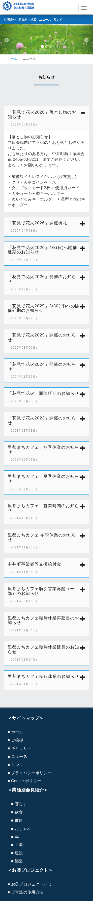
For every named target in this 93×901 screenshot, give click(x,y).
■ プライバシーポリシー (29, 773)
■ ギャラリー (19, 748)
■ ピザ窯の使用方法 (25, 892)
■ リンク (15, 765)
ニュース (45, 19)
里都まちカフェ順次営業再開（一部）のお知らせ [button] (46, 594)
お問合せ (10, 19)
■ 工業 (17, 845)
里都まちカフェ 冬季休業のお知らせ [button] (46, 453)
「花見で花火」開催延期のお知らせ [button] (46, 397)
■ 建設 (17, 853)
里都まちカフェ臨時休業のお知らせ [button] (46, 680)
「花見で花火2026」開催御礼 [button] (46, 227)
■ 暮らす (19, 804)
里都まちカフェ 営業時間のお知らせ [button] (46, 511)
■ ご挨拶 (15, 740)
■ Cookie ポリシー (24, 781)
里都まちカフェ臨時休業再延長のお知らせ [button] (46, 624)
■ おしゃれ (21, 828)
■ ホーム (15, 732)
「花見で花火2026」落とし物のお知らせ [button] (46, 118)
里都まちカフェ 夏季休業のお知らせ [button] (46, 482)
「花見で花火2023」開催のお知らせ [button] (46, 424)
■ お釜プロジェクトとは (29, 884)
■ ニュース (17, 756)
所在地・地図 (27, 19)
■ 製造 (17, 861)
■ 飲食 (17, 812)
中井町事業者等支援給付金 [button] (46, 568)
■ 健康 (17, 820)
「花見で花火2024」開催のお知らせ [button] (46, 370)
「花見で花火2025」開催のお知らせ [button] (46, 341)
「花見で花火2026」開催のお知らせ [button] (46, 282)
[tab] (46, 118)
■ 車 (15, 836)
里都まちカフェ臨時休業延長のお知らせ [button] (46, 653)
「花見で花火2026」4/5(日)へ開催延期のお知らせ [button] (46, 253)
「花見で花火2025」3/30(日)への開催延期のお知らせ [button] (46, 312)
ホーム (12, 58)
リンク (58, 19)
